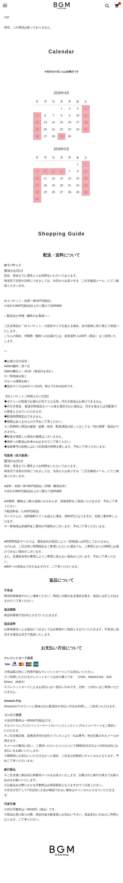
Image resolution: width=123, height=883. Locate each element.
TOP (6, 17)
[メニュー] (4, 5)
